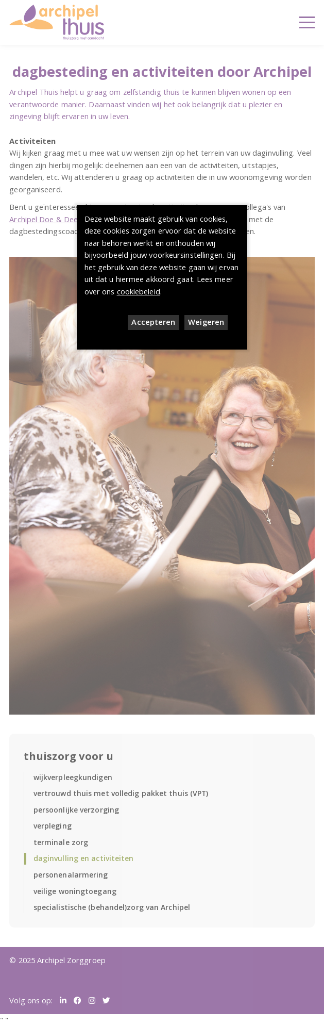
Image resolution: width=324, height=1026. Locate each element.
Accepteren (153, 322)
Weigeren (206, 322)
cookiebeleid (138, 291)
